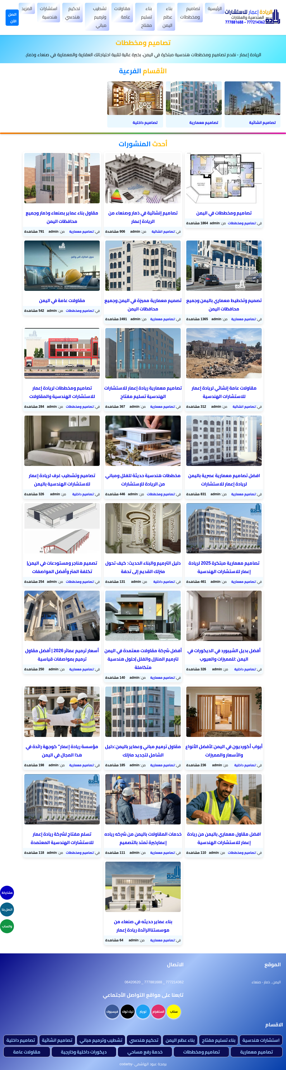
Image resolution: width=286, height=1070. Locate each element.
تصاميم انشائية (163, 231)
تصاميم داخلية (83, 494)
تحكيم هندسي (72, 12)
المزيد (27, 8)
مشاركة (7, 892)
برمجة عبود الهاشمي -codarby (143, 1063)
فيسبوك (112, 1011)
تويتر (143, 1011)
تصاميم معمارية (81, 231)
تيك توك (128, 1011)
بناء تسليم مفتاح (146, 16)
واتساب (7, 926)
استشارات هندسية (48, 12)
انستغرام (158, 1011)
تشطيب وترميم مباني (99, 16)
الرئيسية (215, 8)
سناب (174, 1011)
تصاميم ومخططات (190, 12)
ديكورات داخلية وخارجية (84, 1052)
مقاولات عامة (122, 12)
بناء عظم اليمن (167, 16)
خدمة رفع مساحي (145, 1052)
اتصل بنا (7, 909)
